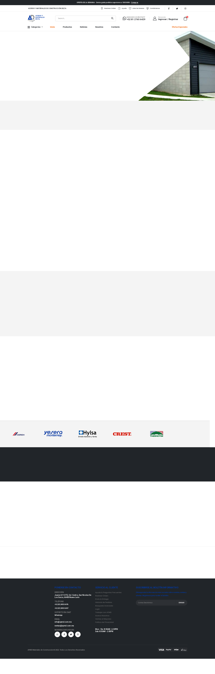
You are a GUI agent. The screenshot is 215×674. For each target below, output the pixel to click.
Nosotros (99, 28)
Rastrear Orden (104, 9)
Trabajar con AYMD (103, 613)
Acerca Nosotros (102, 616)
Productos (67, 28)
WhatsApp (59, 616)
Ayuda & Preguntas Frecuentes (108, 593)
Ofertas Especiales (180, 28)
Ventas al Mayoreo (103, 619)
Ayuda (118, 9)
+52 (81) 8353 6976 (62, 605)
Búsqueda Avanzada (104, 606)
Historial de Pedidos (103, 603)
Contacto (115, 28)
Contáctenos (149, 9)
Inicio (52, 28)
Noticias (83, 28)
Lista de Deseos (133, 9)
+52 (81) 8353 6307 (62, 609)
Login (97, 610)
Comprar (134, 2)
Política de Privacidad (104, 623)
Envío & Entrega (101, 600)
